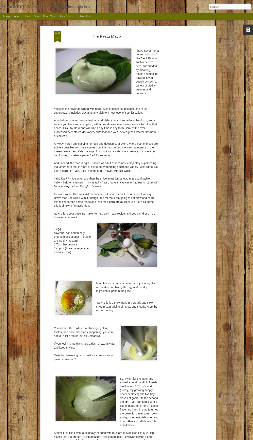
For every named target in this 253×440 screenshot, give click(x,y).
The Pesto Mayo (106, 36)
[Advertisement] (180, 93)
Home (27, 16)
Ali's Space (67, 16)
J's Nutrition (83, 16)
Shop (37, 16)
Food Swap (50, 16)
